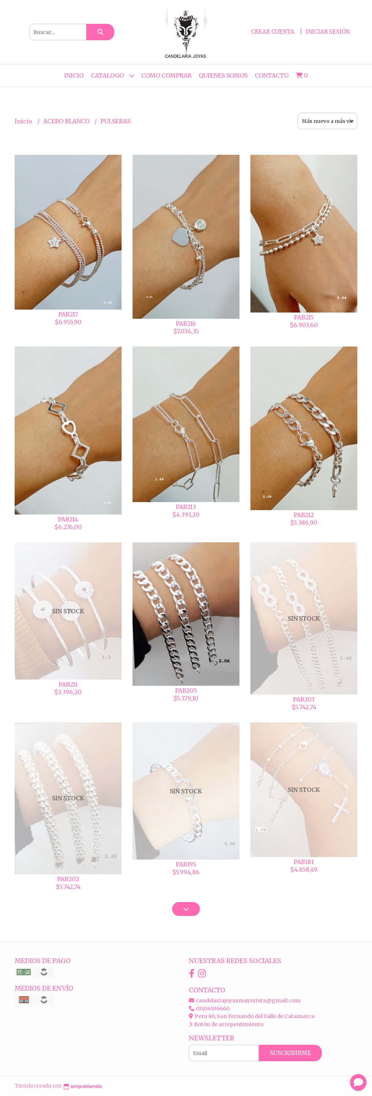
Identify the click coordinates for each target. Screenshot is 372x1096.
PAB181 (304, 861)
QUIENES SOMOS (223, 75)
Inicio (73, 75)
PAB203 (304, 699)
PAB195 (186, 864)
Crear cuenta (272, 31)
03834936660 (209, 1008)
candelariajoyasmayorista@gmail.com (245, 1000)
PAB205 (186, 690)
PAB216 (186, 323)
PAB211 (68, 684)
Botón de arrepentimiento (226, 1024)
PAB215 (304, 317)
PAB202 (68, 879)
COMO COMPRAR (166, 75)
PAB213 (186, 506)
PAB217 (68, 314)
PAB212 (304, 515)
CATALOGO (112, 75)
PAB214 (68, 519)
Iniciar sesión (328, 31)
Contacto (272, 75)
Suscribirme (290, 1052)
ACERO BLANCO (67, 121)
